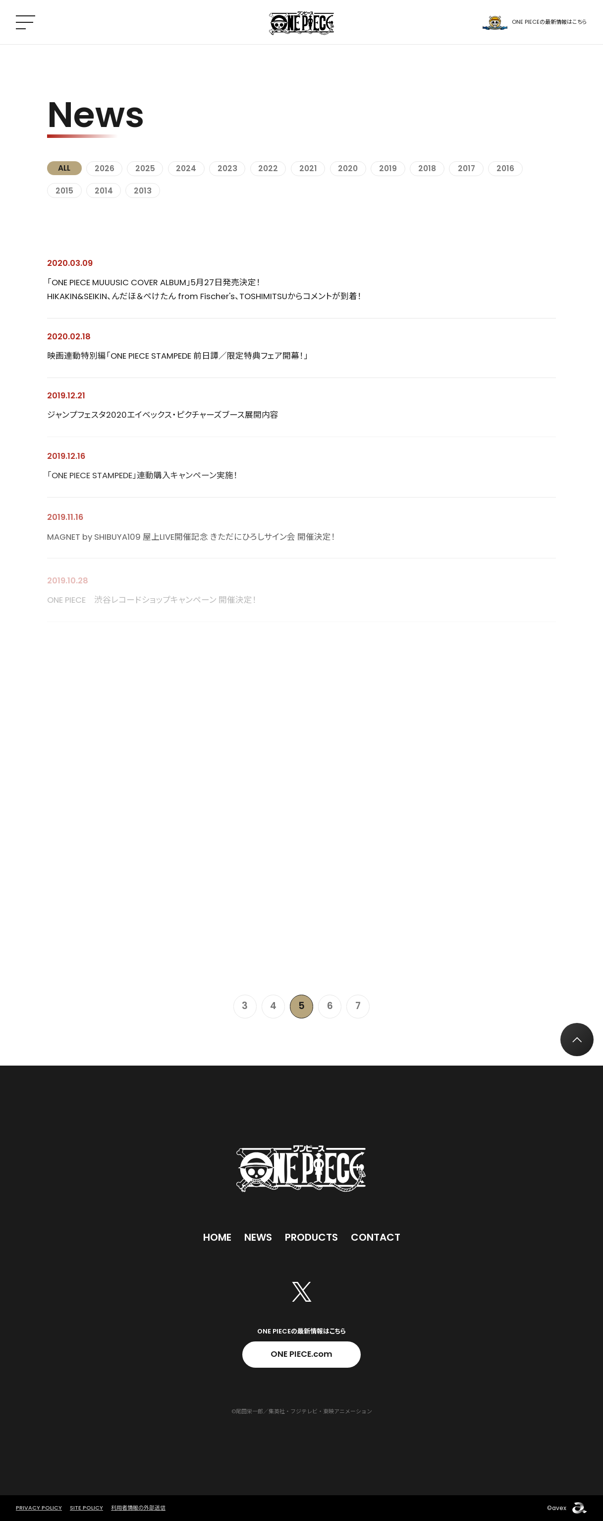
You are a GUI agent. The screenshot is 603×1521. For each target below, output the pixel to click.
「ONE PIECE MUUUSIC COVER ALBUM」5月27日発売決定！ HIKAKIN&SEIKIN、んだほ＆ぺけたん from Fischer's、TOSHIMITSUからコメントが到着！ (204, 289)
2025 (145, 168)
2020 (348, 168)
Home (217, 1237)
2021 (308, 168)
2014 (104, 191)
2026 (104, 168)
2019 (388, 168)
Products (311, 1237)
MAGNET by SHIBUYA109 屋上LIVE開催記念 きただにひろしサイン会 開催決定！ (191, 543)
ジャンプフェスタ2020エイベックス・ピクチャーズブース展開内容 (162, 417)
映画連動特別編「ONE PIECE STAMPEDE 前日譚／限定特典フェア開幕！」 (177, 356)
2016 (505, 168)
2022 (268, 168)
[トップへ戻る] (577, 1039)
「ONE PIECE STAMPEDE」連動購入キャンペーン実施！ (142, 479)
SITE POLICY (86, 1508)
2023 (227, 168)
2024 (186, 168)
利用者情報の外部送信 (138, 1508)
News (258, 1237)
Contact (375, 1237)
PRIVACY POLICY (39, 1508)
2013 (143, 191)
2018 (427, 168)
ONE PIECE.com (301, 1354)
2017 (466, 168)
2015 (64, 191)
